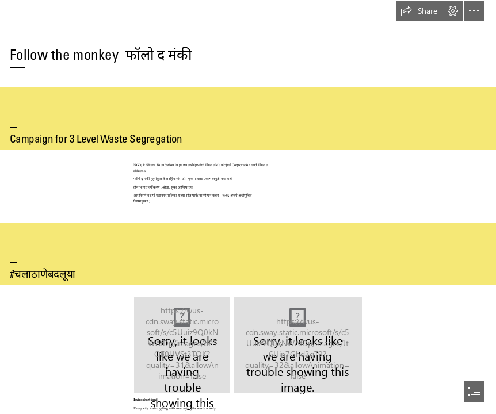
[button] (419, 11)
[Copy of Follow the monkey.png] (182, 344)
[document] (248, 207)
